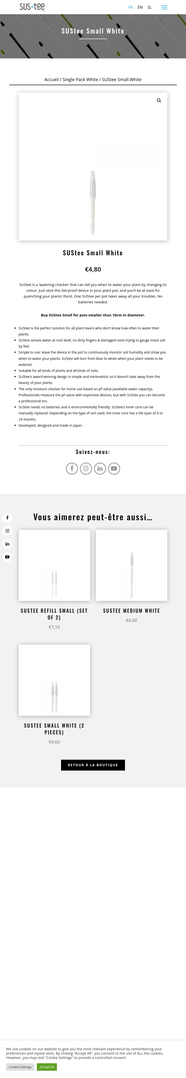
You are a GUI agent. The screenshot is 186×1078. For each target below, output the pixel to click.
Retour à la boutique (93, 765)
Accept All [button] (47, 1067)
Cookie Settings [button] (20, 1067)
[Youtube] (7, 557)
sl (149, 7)
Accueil (52, 79)
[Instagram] (7, 531)
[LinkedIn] (7, 544)
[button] (159, 100)
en (140, 7)
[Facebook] (7, 518)
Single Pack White (80, 79)
